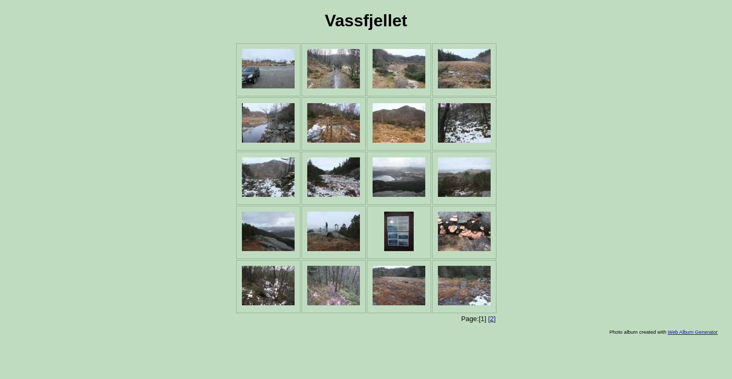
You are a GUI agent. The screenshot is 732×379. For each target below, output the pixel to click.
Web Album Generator (693, 332)
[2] (491, 319)
